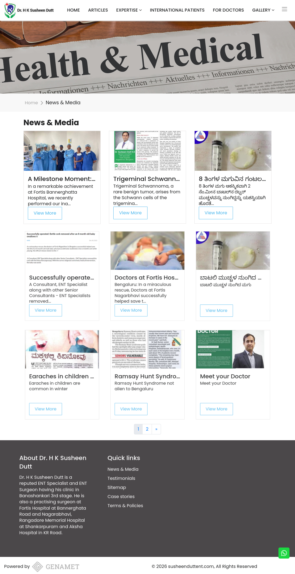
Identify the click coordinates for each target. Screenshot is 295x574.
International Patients (177, 10)
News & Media (123, 456)
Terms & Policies (125, 493)
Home (31, 103)
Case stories (121, 483)
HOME (73, 10)
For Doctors (228, 10)
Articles (98, 10)
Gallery (263, 10)
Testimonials (121, 465)
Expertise (129, 10)
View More (45, 213)
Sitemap (117, 474)
